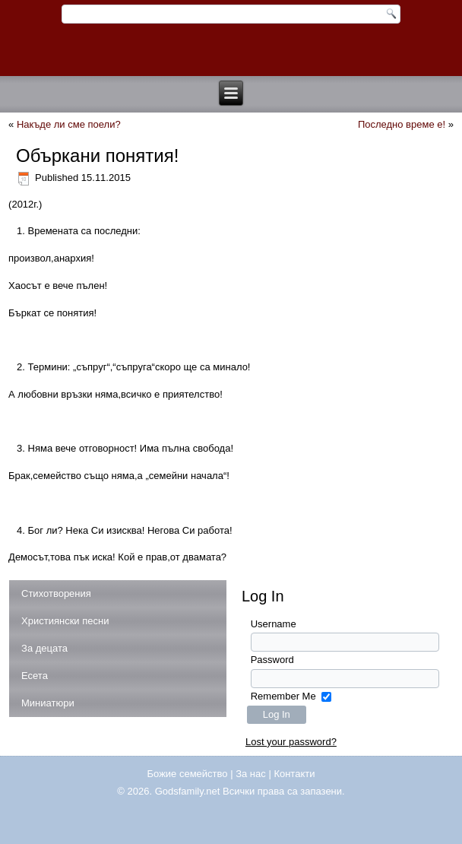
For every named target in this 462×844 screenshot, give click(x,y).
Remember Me (283, 696)
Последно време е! (401, 124)
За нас (251, 773)
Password (272, 659)
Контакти (294, 773)
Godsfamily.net (187, 791)
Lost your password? (291, 741)
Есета (34, 675)
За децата (44, 648)
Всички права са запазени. (284, 791)
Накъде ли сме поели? (69, 124)
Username (273, 624)
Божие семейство (187, 773)
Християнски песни (65, 621)
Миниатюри (47, 703)
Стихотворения (56, 593)
